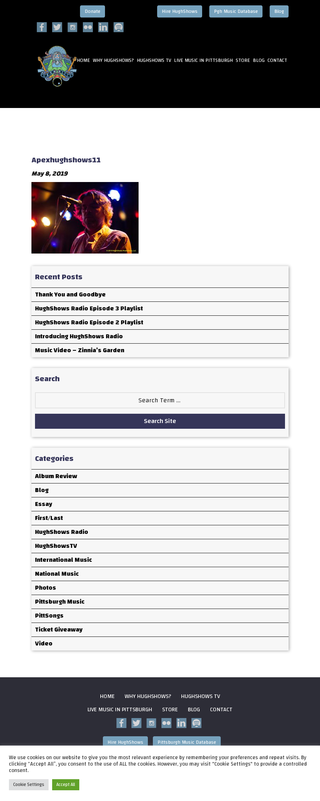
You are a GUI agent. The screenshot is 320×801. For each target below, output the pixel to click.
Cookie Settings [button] (28, 784)
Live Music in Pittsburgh (203, 60)
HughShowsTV (56, 546)
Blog (279, 11)
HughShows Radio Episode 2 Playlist (89, 322)
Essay (43, 504)
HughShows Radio (61, 532)
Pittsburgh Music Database (187, 742)
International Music (63, 560)
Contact (277, 60)
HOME (83, 60)
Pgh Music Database (236, 11)
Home (107, 696)
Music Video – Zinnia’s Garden (79, 350)
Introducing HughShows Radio (79, 336)
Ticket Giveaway (58, 629)
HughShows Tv (154, 60)
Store (243, 60)
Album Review (56, 476)
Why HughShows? (113, 60)
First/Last (49, 518)
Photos (45, 588)
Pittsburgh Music (59, 602)
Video (43, 643)
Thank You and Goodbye (70, 294)
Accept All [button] (65, 784)
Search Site (160, 421)
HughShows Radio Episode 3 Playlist (89, 308)
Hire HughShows (180, 11)
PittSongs (49, 615)
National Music (57, 574)
